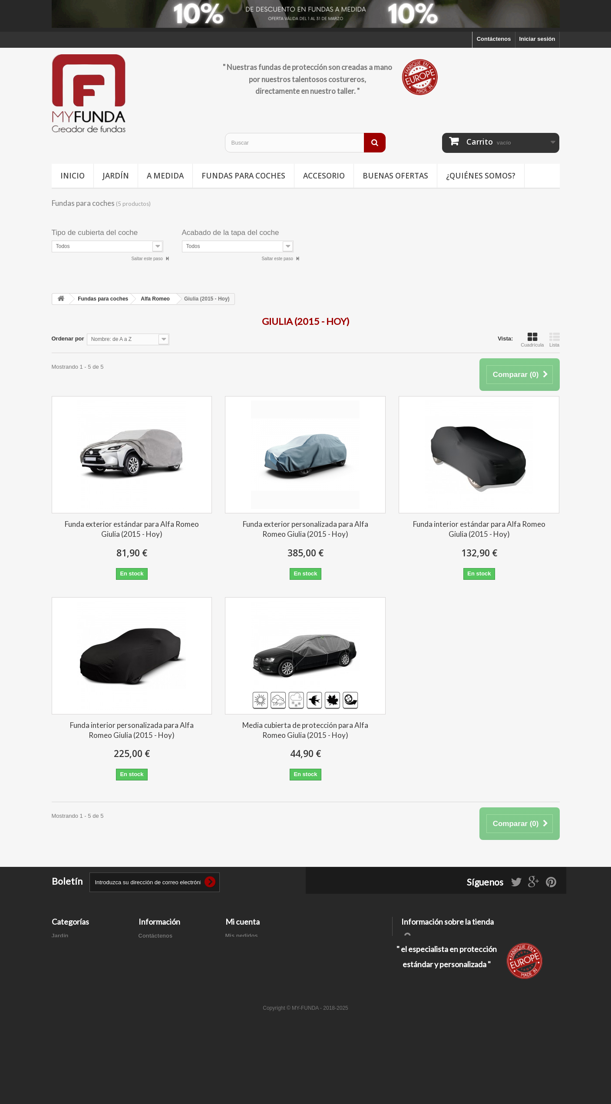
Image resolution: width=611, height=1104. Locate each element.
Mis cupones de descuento (261, 981)
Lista (554, 339)
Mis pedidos (241, 935)
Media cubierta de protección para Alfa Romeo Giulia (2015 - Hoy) (305, 730)
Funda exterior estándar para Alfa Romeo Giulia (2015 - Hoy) (132, 529)
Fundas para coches (243, 176)
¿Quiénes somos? (480, 176)
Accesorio (324, 176)
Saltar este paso (147, 258)
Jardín (115, 176)
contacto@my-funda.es (463, 967)
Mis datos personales (254, 969)
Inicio (72, 176)
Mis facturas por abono (256, 947)
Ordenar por (68, 338)
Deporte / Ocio (71, 958)
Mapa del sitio (157, 1000)
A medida (165, 176)
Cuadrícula (532, 339)
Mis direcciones (246, 958)
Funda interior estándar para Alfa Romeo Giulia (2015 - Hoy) (479, 529)
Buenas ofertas (395, 176)
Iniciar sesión (537, 39)
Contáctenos (494, 39)
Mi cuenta (242, 921)
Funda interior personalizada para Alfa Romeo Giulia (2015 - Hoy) (132, 730)
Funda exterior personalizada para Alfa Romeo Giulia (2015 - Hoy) (305, 529)
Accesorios (67, 981)
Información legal (162, 958)
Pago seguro (156, 988)
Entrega (149, 947)
